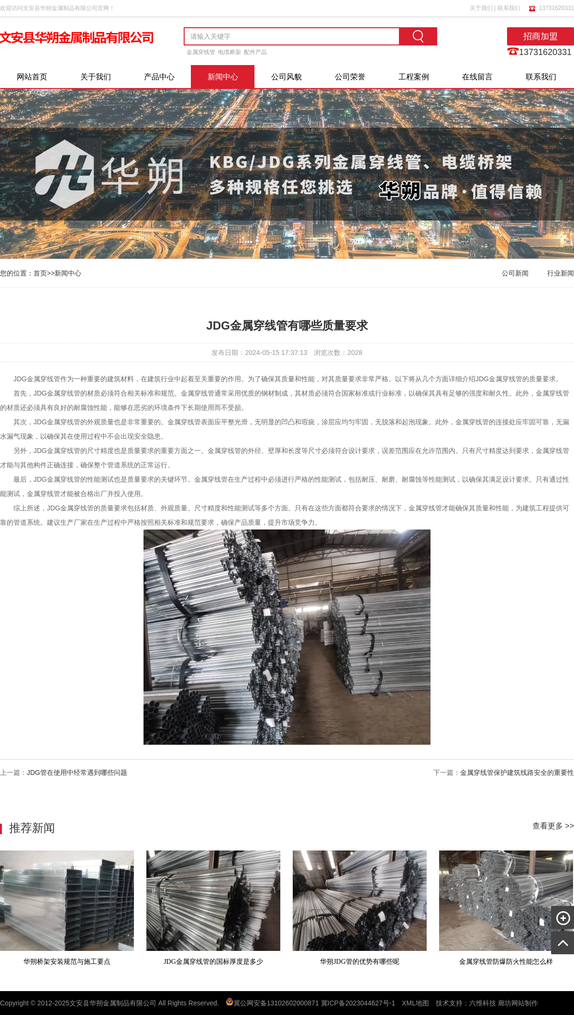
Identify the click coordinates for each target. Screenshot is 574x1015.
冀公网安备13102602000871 (276, 1003)
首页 (40, 273)
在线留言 (477, 77)
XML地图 (415, 1003)
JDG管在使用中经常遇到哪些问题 (77, 772)
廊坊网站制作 (518, 1003)
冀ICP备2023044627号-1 (358, 1003)
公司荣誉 (350, 77)
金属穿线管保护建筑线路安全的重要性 (517, 772)
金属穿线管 (201, 52)
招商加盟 (540, 36)
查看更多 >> (553, 826)
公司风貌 (286, 77)
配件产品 (255, 52)
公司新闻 (515, 273)
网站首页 (32, 77)
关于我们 (481, 8)
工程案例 (413, 77)
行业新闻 (560, 273)
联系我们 (508, 8)
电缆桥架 (229, 52)
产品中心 (159, 77)
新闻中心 (223, 77)
